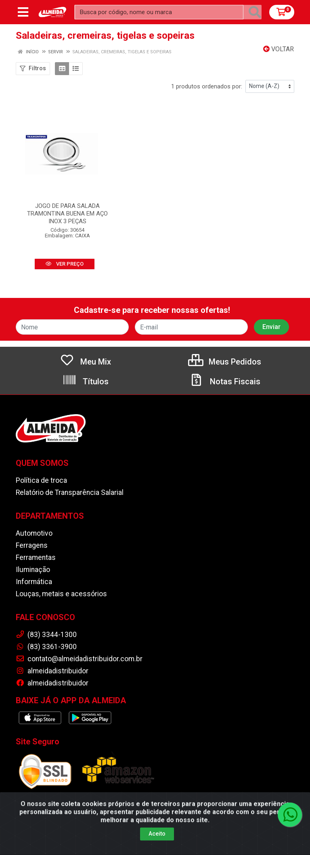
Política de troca (41, 480)
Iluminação (33, 570)
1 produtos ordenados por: (206, 86)
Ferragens (32, 545)
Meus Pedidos (224, 362)
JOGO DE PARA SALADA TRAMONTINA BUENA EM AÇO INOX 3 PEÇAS (67, 213)
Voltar (278, 49)
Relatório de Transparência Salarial (70, 492)
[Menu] (23, 12)
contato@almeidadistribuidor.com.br (79, 659)
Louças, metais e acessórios (61, 594)
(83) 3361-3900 (46, 647)
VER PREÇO (65, 264)
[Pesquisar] (254, 12)
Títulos (85, 381)
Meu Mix (85, 362)
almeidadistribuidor (52, 671)
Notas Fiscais (224, 381)
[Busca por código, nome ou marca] (159, 12)
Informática (34, 582)
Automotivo (34, 533)
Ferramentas (36, 557)
